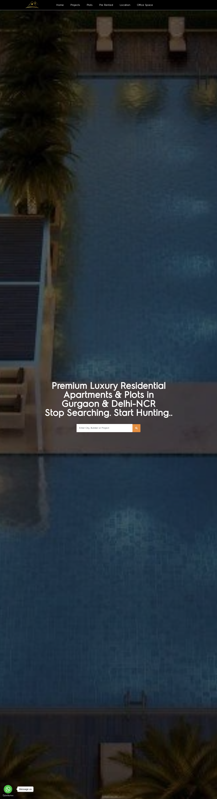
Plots (90, 4)
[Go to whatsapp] (8, 789)
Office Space (145, 4)
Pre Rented (106, 4)
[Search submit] (136, 428)
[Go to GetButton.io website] (8, 796)
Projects (75, 4)
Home (60, 4)
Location (125, 4)
